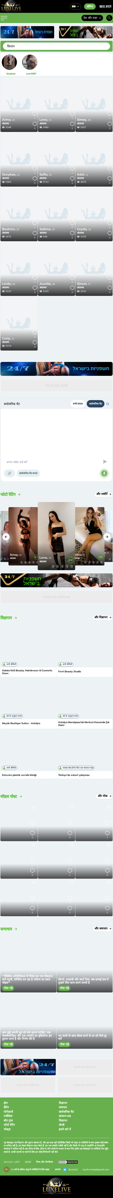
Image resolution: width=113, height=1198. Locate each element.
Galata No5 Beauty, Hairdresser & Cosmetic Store (27, 672)
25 (8, 119)
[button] (6, 536)
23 (45, 119)
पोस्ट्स (7, 1129)
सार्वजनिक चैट (95, 403)
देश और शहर (92, 18)
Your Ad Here (56, 385)
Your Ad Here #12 (85, 1067)
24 (11, 174)
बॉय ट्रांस (8, 1120)
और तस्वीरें (103, 494)
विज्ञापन (63, 1103)
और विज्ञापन (102, 617)
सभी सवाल (78, 403)
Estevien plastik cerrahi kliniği (19, 775)
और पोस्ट (104, 796)
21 (82, 174)
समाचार (63, 1107)
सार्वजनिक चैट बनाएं (28, 473)
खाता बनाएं (105, 6)
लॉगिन (90, 6)
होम (6, 1103)
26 (84, 229)
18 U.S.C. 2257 (12, 1161)
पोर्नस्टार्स (8, 1112)
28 (84, 119)
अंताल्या (5, 123)
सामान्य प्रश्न (65, 1116)
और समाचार (102, 928)
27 (84, 284)
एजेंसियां (8, 1116)
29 (10, 229)
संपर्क (62, 1125)
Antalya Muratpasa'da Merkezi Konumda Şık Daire (84, 724)
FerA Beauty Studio (69, 671)
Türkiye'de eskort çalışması (74, 775)
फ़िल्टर (11, 46)
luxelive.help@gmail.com (96, 1169)
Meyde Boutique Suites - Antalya (21, 723)
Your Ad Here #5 (56, 597)
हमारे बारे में (65, 1129)
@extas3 (70, 1170)
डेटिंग (6, 1107)
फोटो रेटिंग (9, 1125)
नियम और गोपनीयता (44, 1161)
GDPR (28, 1161)
